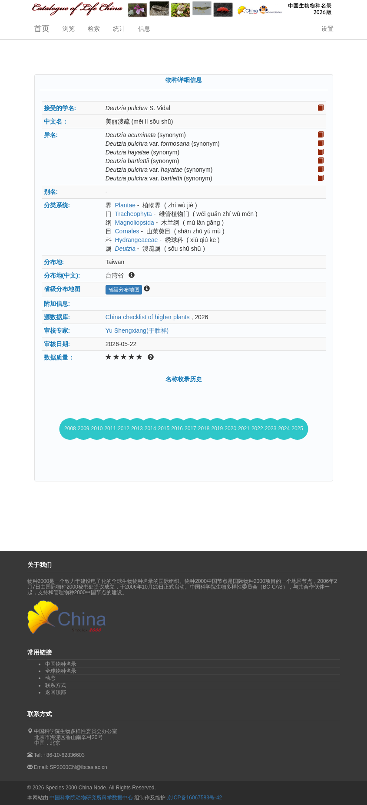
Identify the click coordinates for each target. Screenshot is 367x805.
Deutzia (125, 248)
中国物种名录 (60, 664)
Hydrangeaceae (136, 239)
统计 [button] (119, 28)
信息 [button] (144, 28)
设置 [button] (327, 28)
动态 (50, 678)
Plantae (125, 205)
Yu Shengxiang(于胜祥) (137, 330)
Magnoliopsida (134, 222)
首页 (42, 28)
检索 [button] (94, 28)
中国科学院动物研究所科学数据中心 (91, 798)
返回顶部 (55, 692)
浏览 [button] (69, 28)
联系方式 (55, 685)
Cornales (127, 231)
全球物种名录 (60, 671)
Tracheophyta (133, 213)
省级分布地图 (123, 290)
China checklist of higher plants (148, 317)
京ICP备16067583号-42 (194, 798)
